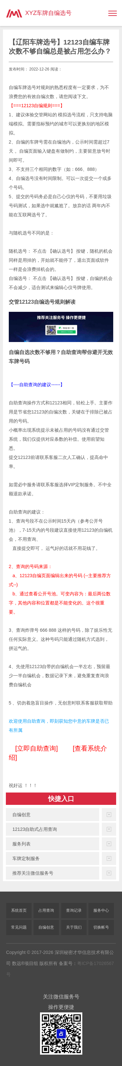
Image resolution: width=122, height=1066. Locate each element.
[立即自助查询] (36, 748)
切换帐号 (101, 927)
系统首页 (19, 910)
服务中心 (101, 910)
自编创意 (21, 814)
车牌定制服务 (26, 858)
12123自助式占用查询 (34, 829)
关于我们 (74, 927)
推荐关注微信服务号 (32, 873)
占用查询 (46, 910)
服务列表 (21, 843)
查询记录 (74, 910)
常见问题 (19, 927)
